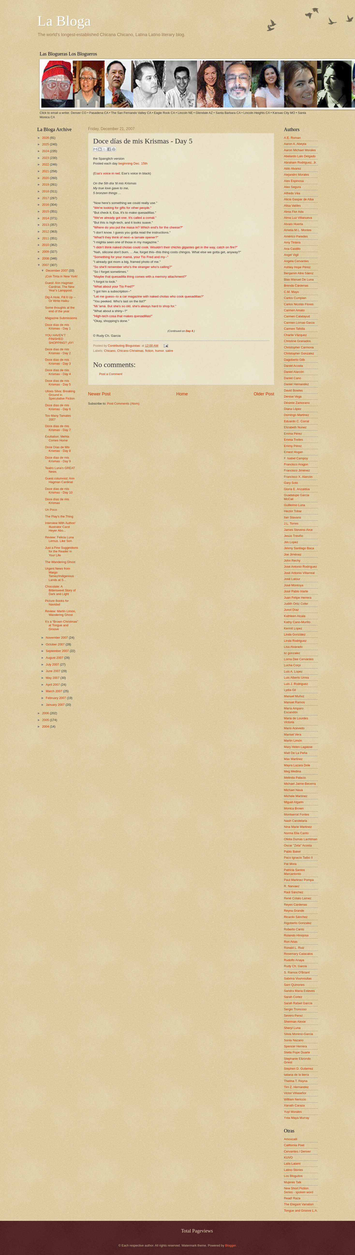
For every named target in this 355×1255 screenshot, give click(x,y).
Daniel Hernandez (296, 384)
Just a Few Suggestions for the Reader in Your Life (61, 551)
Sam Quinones (294, 985)
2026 (46, 138)
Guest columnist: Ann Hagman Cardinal (59, 480)
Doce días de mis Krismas (57, 501)
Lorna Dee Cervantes (298, 659)
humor (159, 351)
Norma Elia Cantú (296, 833)
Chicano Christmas (130, 351)
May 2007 (53, 678)
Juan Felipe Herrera (297, 597)
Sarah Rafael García (298, 1003)
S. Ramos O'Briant (297, 972)
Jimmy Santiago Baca (299, 548)
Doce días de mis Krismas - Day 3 (58, 361)
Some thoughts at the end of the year (59, 309)
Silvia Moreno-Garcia (298, 1034)
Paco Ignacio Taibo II (298, 857)
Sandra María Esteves (299, 991)
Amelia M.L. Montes (297, 230)
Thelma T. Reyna (295, 1081)
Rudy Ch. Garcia (295, 966)
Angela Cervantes (296, 261)
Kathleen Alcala (294, 616)
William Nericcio (295, 1099)
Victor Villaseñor (295, 1093)
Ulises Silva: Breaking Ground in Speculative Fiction (60, 394)
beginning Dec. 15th (132, 163)
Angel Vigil (291, 255)
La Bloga (64, 21)
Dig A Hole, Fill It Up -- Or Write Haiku (60, 299)
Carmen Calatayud (297, 316)
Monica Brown (294, 808)
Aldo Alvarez (292, 168)
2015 (46, 211)
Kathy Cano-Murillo (297, 622)
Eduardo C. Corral (296, 421)
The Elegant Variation (299, 1204)
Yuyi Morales (293, 1112)
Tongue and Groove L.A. (301, 1210)
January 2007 (56, 704)
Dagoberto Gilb (294, 359)
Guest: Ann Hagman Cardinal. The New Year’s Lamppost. (59, 286)
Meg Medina (292, 771)
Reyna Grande (294, 910)
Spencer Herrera (295, 1046)
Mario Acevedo (294, 728)
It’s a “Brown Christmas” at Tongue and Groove (61, 625)
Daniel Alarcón (294, 372)
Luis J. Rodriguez (296, 684)
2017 (46, 198)
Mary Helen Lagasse (298, 747)
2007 (46, 265)
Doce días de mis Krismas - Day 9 (58, 459)
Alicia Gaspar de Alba (299, 199)
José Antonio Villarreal (299, 573)
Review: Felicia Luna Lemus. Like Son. (59, 539)
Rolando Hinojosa (296, 935)
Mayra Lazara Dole (297, 765)
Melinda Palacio (295, 777)
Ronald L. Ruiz (294, 947)
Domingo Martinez (296, 415)
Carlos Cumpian (295, 298)
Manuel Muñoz (294, 696)
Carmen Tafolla (294, 328)
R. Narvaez (291, 886)
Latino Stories (293, 1170)
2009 (46, 251)
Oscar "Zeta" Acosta (298, 845)
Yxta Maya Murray (296, 1118)
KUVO (288, 1157)
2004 (46, 726)
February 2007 (56, 698)
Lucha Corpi (292, 665)
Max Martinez (293, 759)
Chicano (109, 351)
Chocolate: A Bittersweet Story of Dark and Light (60, 590)
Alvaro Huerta (293, 224)
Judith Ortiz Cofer (296, 603)
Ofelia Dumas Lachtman (300, 839)
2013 (46, 225)
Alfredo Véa (292, 193)
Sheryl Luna (292, 1028)
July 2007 (53, 664)
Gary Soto (291, 483)
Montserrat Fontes (296, 814)
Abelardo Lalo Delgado (300, 156)
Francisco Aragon (296, 464)
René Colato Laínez (297, 898)
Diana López (292, 409)
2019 (46, 184)
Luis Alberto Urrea (296, 677)
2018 (46, 191)
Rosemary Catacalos (298, 954)
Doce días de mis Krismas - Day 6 (58, 407)
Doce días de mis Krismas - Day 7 (58, 427)
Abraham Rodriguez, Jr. (300, 162)
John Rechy (292, 560)
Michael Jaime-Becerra (300, 783)
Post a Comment (110, 374)
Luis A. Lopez (293, 671)
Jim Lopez (291, 542)
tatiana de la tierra (296, 1074)
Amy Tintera (292, 242)
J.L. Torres (291, 523)
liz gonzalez (292, 653)
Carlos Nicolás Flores (298, 304)
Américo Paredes (296, 236)
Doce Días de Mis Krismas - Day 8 (58, 449)
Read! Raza (292, 1198)
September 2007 (58, 651)
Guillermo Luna (294, 505)
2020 (46, 178)
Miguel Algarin (293, 802)
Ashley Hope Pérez (297, 267)
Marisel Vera (292, 734)
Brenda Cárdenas (296, 285)
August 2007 (55, 657)
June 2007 (53, 671)
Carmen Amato (294, 310)
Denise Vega (293, 396)
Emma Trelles (293, 439)
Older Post (264, 394)
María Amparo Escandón (293, 710)
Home (182, 394)
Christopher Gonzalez (299, 353)
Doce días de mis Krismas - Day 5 (58, 382)
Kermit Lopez (293, 628)
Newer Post (99, 394)
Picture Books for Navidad (57, 602)
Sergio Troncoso (295, 1009)
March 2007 (54, 691)
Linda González (294, 634)
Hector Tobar (293, 511)
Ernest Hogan (293, 452)
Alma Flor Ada (293, 211)
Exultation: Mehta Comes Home (57, 438)
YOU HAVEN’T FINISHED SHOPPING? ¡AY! (59, 339)
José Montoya (293, 585)
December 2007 (57, 270)
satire (169, 351)
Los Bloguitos (293, 1176)
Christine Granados (297, 341)
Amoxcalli (290, 1139)
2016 (46, 204)
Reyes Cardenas (295, 904)
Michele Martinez (295, 796)
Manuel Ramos (294, 702)
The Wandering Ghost (60, 562)
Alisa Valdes (292, 205)
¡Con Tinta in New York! (61, 276)
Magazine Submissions (61, 318)
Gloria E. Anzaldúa (297, 489)
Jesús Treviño (293, 536)
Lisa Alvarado (293, 647)
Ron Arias (290, 941)
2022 (46, 164)
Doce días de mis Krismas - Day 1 (58, 326)
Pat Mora (290, 864)
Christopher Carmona (299, 347)
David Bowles (293, 390)
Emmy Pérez (293, 446)
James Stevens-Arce (298, 530)
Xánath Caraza (294, 1105)
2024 (46, 151)
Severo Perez (293, 1015)
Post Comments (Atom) (123, 403)
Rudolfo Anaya (294, 960)
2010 (46, 245)
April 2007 (53, 684)
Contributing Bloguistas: (125, 345)
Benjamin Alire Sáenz (298, 273)
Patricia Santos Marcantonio (294, 871)
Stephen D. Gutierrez (298, 1068)
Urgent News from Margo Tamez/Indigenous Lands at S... (59, 574)
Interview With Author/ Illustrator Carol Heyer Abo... (60, 526)
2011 (46, 238)
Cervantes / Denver (297, 1151)
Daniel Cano (292, 378)
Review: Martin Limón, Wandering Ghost (60, 613)
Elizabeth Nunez (295, 427)
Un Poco (51, 509)
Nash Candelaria (295, 821)
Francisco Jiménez (297, 470)
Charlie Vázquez (295, 335)
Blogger (230, 1245)
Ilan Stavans (292, 517)
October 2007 (56, 644)
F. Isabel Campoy (296, 458)
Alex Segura (292, 187)
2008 (46, 258)
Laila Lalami (292, 1163)
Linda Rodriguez (295, 641)
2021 (46, 171)
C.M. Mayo (291, 292)
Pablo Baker (292, 851)
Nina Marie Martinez (298, 827)
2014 (46, 218)
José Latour (292, 579)
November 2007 (57, 637)
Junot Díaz (291, 610)
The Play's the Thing (59, 516)
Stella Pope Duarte (297, 1052)
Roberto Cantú (294, 929)
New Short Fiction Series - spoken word (298, 1190)
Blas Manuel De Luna (299, 279)
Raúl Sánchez (293, 892)
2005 (46, 720)
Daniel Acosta (293, 366)
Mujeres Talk (292, 1182)
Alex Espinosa (294, 181)
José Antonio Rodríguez (300, 566)
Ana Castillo (292, 249)
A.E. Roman (292, 138)
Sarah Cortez (293, 997)
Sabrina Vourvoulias (298, 978)
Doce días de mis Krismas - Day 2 (58, 351)
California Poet (294, 1145)
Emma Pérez (293, 433)
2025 (46, 144)
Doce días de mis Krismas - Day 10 (59, 490)
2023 (46, 158)
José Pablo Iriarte (296, 591)
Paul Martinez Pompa (299, 880)
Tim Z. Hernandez (296, 1087)
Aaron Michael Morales (300, 150)
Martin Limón (293, 740)
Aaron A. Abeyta (295, 144)
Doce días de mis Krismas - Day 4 (58, 372)
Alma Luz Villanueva (298, 218)
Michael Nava (293, 790)
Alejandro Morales (296, 174)
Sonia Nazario (293, 1040)
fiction (149, 351)
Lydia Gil (290, 690)
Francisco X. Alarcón (298, 476)
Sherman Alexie (295, 1021)
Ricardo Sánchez (296, 917)
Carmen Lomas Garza (299, 322)
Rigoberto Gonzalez (297, 923)
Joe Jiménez (292, 554)
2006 (46, 713)
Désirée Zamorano (297, 403)
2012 (46, 231)
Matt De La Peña (295, 753)
